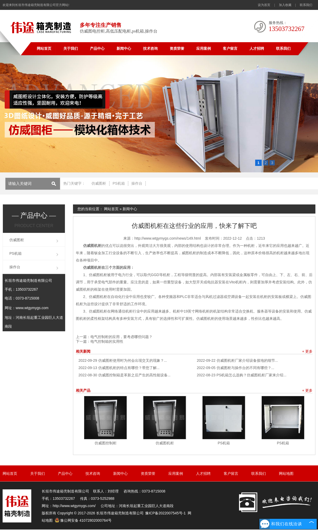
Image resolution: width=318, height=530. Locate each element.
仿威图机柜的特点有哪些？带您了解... (119, 368)
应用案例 (203, 49)
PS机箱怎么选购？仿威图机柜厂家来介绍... (241, 375)
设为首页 (264, 5)
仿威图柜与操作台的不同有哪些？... (235, 368)
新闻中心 (124, 49)
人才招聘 (256, 49)
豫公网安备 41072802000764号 (83, 520)
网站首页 (44, 49)
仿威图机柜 (165, 443)
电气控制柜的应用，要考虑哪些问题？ (121, 337)
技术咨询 (150, 49)
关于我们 (70, 49)
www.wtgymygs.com (32, 308)
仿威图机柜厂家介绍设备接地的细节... (237, 360)
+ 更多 (307, 351)
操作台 (136, 183)
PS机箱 (119, 183)
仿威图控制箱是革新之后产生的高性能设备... (124, 375)
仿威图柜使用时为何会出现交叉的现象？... (122, 360)
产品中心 (97, 49)
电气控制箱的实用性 (106, 341)
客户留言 (230, 49)
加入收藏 (285, 5)
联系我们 (306, 5)
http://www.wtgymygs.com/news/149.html (167, 238)
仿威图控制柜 (106, 443)
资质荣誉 (177, 49)
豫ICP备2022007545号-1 (165, 513)
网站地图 (286, 473)
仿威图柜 (98, 183)
